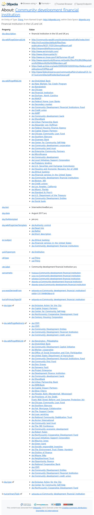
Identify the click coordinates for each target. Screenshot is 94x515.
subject (7, 240)
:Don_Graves (39, 364)
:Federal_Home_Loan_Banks (46, 101)
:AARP (36, 113)
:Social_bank (39, 201)
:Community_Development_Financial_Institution (55, 332)
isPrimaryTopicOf (11, 299)
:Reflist (36, 231)
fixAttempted (10, 219)
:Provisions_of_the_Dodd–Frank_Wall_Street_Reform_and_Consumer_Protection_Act (58, 398)
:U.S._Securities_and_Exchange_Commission (53, 166)
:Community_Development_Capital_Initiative (53, 346)
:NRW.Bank (38, 385)
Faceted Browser (63, 4)
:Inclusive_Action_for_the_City (46, 305)
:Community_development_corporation (51, 145)
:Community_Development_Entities (49, 198)
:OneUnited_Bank (41, 81)
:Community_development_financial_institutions (55, 177)
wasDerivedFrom (12, 290)
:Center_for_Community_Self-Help (48, 142)
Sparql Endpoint (83, 4)
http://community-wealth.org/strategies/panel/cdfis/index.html (60, 39)
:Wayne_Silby (39, 455)
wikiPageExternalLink (13, 39)
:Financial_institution (42, 92)
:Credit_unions (40, 183)
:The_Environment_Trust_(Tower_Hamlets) (52, 449)
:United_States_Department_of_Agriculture (52, 355)
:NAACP (36, 98)
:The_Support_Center (43, 411)
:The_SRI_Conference (43, 426)
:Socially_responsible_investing (47, 446)
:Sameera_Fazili (40, 367)
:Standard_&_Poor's (42, 192)
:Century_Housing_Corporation (47, 317)
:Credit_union (39, 110)
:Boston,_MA (39, 180)
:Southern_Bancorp (42, 136)
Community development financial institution (40, 12)
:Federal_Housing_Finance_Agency (49, 127)
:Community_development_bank (48, 116)
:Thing (36, 258)
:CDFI (35, 323)
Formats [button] (44, 3)
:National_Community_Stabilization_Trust (52, 417)
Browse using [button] (28, 3)
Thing (20, 19)
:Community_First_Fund (44, 361)
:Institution (38, 252)
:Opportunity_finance (43, 461)
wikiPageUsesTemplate (14, 225)
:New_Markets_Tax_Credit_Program (49, 83)
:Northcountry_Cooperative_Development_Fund (55, 314)
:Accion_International (43, 420)
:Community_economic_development (50, 429)
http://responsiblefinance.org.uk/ (47, 48)
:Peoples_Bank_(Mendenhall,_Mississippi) (52, 393)
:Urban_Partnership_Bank (45, 122)
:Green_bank (39, 443)
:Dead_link (38, 228)
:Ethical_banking (40, 172)
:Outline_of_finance (42, 452)
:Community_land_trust (44, 148)
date (6, 213)
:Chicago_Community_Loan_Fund (48, 133)
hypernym (8, 252)
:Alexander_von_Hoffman (44, 125)
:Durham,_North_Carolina (45, 95)
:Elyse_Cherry (39, 390)
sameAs (7, 272)
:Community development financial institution (56, 272)
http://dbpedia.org (51, 19)
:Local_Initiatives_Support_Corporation (51, 160)
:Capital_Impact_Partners (44, 130)
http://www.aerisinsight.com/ (45, 51)
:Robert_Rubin (39, 432)
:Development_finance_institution (48, 373)
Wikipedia (37, 508)
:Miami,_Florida (40, 189)
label (6, 266)
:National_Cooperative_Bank (46, 464)
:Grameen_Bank (40, 139)
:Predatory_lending (42, 163)
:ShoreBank (38, 119)
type (5, 258)
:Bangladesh (39, 86)
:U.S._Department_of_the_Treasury (49, 195)
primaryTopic (12, 493)
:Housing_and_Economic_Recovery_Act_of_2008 (55, 169)
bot (5, 207)
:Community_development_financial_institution (58, 299)
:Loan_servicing (40, 414)
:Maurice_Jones (40, 440)
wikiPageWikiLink (11, 81)
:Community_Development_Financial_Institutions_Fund (58, 107)
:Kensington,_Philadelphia (45, 341)
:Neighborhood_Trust (43, 458)
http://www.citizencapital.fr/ (44, 54)
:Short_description (41, 234)
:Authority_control (41, 225)
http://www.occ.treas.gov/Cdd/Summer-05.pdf (53, 57)
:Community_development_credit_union (51, 335)
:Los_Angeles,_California (44, 186)
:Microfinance (39, 154)
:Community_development (45, 157)
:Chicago (37, 89)
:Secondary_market (42, 104)
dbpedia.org (84, 19)
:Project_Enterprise (42, 370)
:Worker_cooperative (42, 349)
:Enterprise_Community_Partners (48, 151)
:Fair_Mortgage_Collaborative (46, 408)
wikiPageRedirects (14, 323)
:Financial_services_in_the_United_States (51, 174)
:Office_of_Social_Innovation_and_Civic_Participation (57, 352)
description (9, 33)
